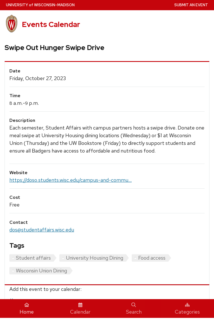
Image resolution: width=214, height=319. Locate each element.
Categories (187, 309)
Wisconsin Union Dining (41, 270)
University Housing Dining (94, 258)
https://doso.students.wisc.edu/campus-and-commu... (70, 180)
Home (27, 309)
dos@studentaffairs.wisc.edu (41, 229)
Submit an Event (191, 5)
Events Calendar (51, 24)
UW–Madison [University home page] (40, 5)
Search (134, 309)
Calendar (80, 309)
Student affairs (33, 258)
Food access (151, 258)
